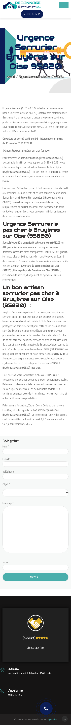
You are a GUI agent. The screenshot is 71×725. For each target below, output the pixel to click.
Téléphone (35, 474)
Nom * (35, 449)
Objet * (6, 484)
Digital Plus (52, 719)
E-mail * (35, 461)
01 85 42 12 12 (32, 14)
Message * (35, 528)
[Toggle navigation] (64, 5)
